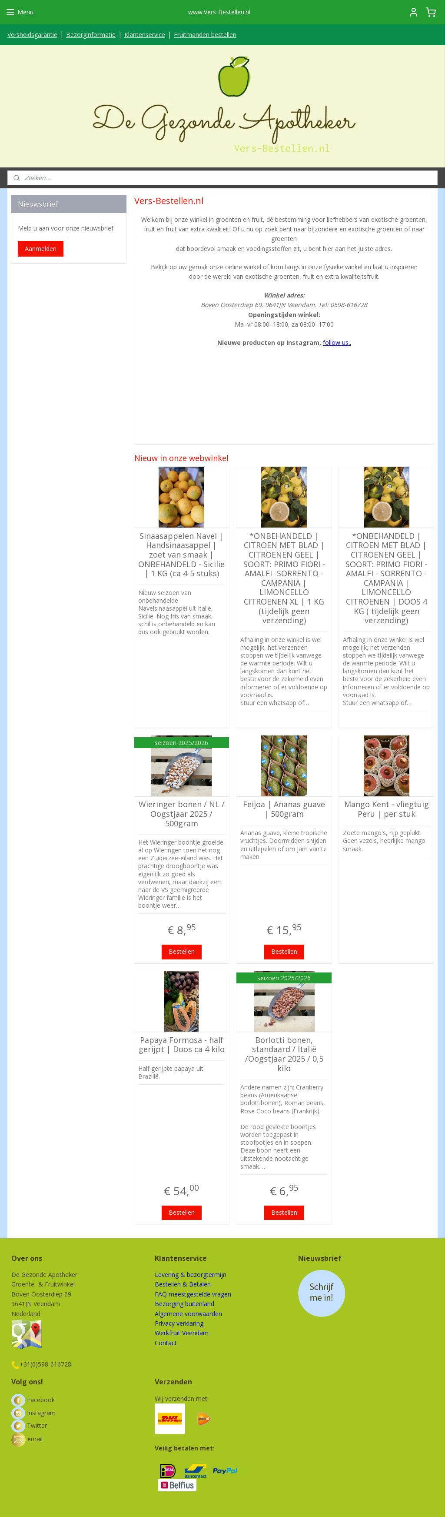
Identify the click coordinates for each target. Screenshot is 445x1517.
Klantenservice (144, 34)
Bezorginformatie (91, 34)
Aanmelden (40, 248)
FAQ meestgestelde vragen (193, 1294)
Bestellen (182, 951)
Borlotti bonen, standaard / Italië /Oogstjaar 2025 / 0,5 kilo (284, 1054)
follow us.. (336, 342)
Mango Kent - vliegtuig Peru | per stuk (386, 809)
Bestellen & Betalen (183, 1284)
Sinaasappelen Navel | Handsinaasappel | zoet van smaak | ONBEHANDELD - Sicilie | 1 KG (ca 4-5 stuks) (181, 554)
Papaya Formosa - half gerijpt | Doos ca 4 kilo (182, 1045)
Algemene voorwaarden (188, 1314)
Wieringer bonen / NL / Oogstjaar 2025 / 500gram (182, 814)
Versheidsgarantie (32, 34)
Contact (166, 1343)
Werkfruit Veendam (182, 1333)
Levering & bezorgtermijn (190, 1274)
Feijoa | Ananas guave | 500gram (284, 809)
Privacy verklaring (179, 1323)
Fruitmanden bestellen (205, 34)
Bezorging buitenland (184, 1304)
